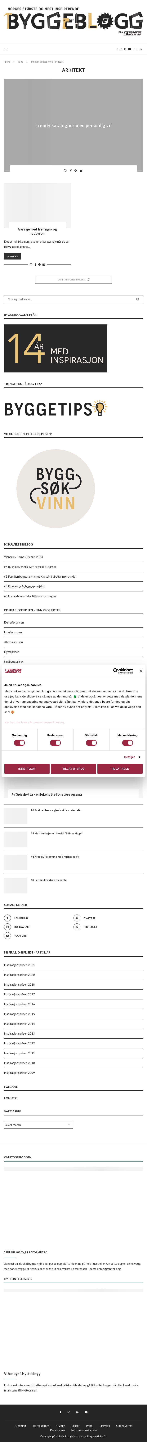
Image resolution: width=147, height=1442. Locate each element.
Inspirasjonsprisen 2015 (19, 1014)
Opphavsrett (124, 1425)
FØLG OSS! (11, 1098)
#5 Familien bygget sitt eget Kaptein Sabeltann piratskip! (40, 576)
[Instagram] (121, 49)
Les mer (12, 256)
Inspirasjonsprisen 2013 (19, 1033)
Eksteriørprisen (14, 622)
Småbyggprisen (14, 661)
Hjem (7, 61)
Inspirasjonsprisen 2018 (19, 984)
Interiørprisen (13, 632)
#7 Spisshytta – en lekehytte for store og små (47, 794)
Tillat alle (120, 768)
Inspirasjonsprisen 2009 (19, 1072)
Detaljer (129, 757)
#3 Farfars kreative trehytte (49, 879)
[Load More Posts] (73, 280)
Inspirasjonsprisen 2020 (19, 974)
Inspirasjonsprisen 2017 (19, 994)
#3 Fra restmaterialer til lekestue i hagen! (30, 596)
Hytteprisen (11, 651)
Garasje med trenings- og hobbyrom (37, 231)
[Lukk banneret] (141, 671)
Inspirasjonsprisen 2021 (19, 965)
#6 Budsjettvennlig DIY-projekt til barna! (30, 566)
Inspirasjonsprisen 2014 (19, 1023)
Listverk (105, 1425)
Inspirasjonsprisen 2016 (19, 1004)
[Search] (141, 49)
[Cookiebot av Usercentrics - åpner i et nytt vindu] (116, 671)
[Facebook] (117, 49)
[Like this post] (66, 170)
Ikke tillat (27, 768)
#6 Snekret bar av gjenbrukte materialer (56, 810)
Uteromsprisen (13, 642)
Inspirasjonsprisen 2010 (19, 1063)
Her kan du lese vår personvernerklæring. (34, 722)
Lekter (75, 1425)
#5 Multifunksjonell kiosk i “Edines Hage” (56, 833)
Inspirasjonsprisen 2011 (19, 1053)
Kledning (20, 1425)
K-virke (60, 1425)
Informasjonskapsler (84, 1430)
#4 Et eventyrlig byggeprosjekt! (24, 586)
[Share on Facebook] (71, 170)
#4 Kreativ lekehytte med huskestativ (55, 856)
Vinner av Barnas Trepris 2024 (23, 557)
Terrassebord (40, 1425)
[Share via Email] (81, 170)
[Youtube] (129, 49)
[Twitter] (107, 918)
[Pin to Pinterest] (76, 170)
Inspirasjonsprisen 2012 (19, 1043)
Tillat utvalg (73, 768)
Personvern (57, 1430)
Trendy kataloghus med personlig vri (73, 125)
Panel (89, 1425)
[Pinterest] (125, 49)
